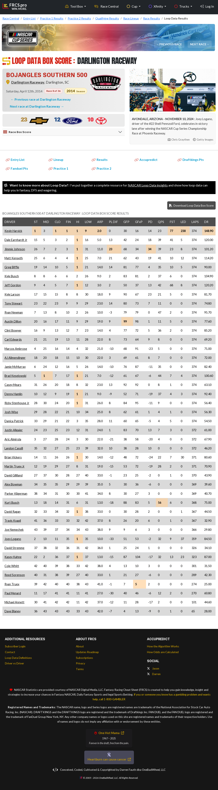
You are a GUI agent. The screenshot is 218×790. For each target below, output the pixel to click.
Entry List (15, 159)
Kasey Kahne (13, 557)
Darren (154, 674)
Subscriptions (84, 657)
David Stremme (14, 548)
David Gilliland (14, 475)
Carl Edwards (13, 339)
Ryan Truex (12, 584)
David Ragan (13, 511)
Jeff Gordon (13, 285)
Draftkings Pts (191, 159)
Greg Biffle (12, 267)
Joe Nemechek (14, 529)
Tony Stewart (13, 303)
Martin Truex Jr (15, 466)
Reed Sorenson (15, 575)
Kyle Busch (12, 276)
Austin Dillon (13, 321)
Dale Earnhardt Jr (16, 240)
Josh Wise (11, 412)
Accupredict (146, 159)
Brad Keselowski (15, 375)
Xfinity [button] (156, 6)
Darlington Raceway (27, 82)
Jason (153, 668)
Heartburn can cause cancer (109, 759)
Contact (10, 652)
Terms (80, 669)
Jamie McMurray (15, 366)
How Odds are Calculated (163, 652)
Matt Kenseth (14, 258)
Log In (207, 6)
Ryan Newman (14, 312)
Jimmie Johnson (15, 249)
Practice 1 (58, 168)
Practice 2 (101, 168)
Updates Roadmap (87, 652)
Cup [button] (132, 6)
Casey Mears (13, 384)
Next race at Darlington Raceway (35, 106)
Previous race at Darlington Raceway (43, 99)
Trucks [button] (182, 6)
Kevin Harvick (13, 231)
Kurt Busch (12, 502)
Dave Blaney (13, 611)
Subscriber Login (15, 646)
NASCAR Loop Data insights (148, 185)
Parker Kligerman (16, 493)
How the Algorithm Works (163, 646)
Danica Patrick (14, 421)
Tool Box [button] (74, 6)
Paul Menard (13, 593)
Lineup (56, 159)
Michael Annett (14, 602)
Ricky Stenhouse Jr (17, 403)
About (80, 646)
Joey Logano (13, 539)
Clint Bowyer (13, 330)
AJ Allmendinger (15, 357)
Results (99, 159)
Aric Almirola (13, 439)
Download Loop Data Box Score (191, 205)
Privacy (80, 663)
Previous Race (171, 44)
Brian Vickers (13, 457)
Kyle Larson (12, 294)
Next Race (198, 44)
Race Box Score (17, 132)
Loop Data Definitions (18, 657)
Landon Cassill (14, 448)
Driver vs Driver (14, 663)
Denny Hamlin (13, 394)
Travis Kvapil (13, 520)
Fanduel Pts (17, 168)
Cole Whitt (12, 566)
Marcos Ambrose (16, 348)
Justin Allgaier (14, 430)
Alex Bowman (13, 484)
